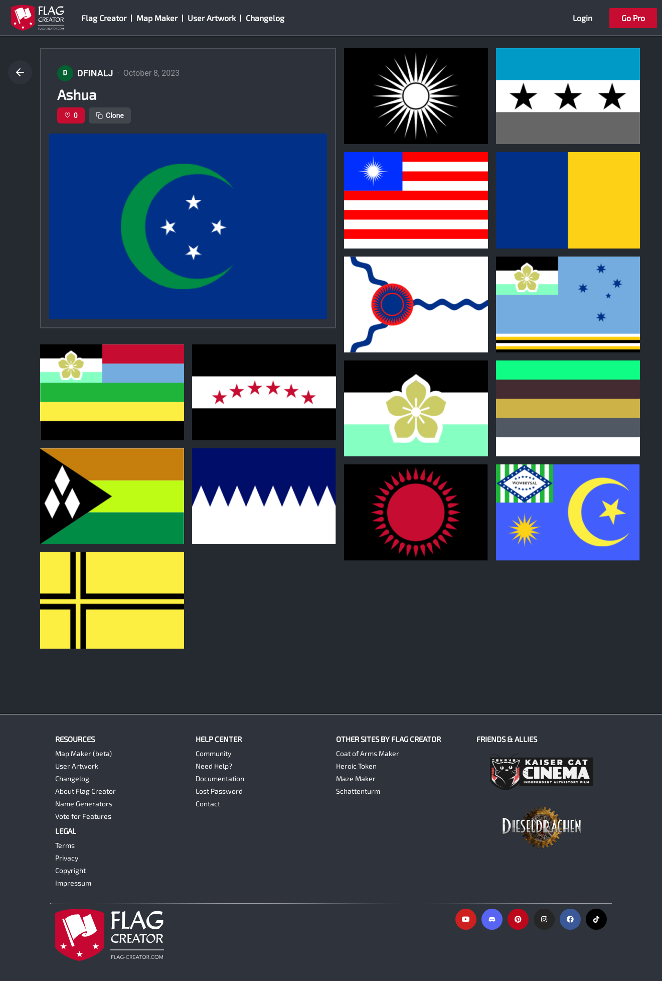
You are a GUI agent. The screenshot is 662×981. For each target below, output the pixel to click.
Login (582, 18)
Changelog (265, 18)
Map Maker (157, 18)
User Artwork (212, 18)
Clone (110, 115)
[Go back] (20, 72)
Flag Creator (103, 18)
